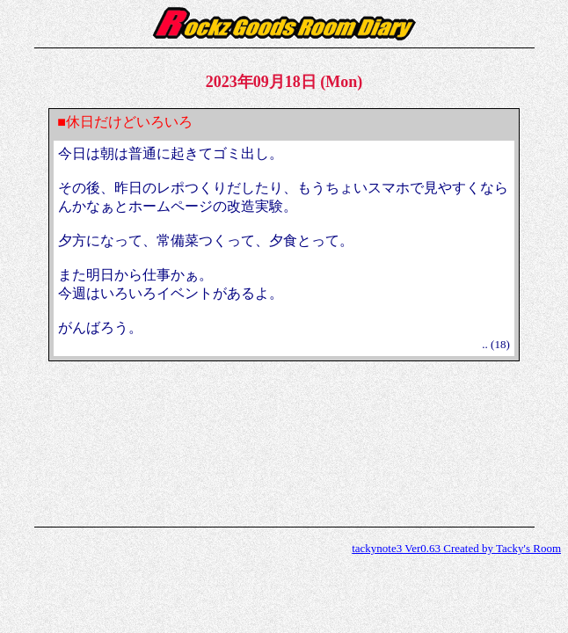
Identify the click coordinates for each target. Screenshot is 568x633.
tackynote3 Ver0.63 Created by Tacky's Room (456, 548)
